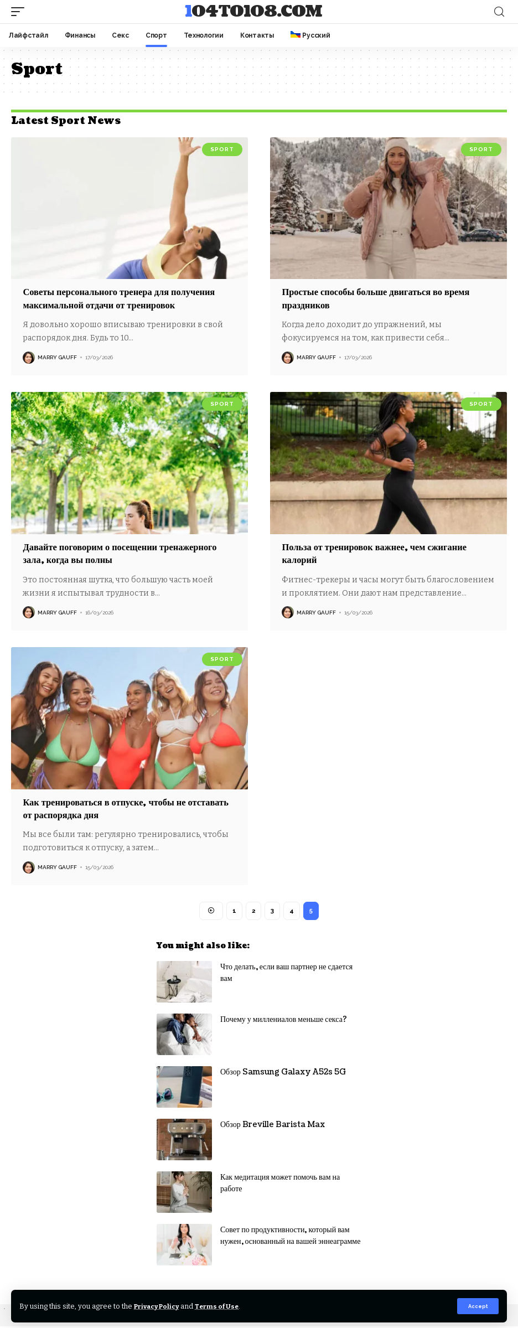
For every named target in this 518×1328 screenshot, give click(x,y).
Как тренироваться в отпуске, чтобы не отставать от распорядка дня (111, 808)
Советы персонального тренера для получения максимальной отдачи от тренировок (127, 298)
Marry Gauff (57, 357)
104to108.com (253, 12)
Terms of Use (226, 1305)
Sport (222, 149)
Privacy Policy (160, 1305)
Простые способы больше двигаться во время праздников (384, 298)
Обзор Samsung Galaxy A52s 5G (283, 1073)
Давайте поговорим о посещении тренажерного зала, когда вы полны (128, 553)
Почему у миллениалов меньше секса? (283, 1021)
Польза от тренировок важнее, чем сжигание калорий (382, 553)
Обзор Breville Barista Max (272, 1126)
